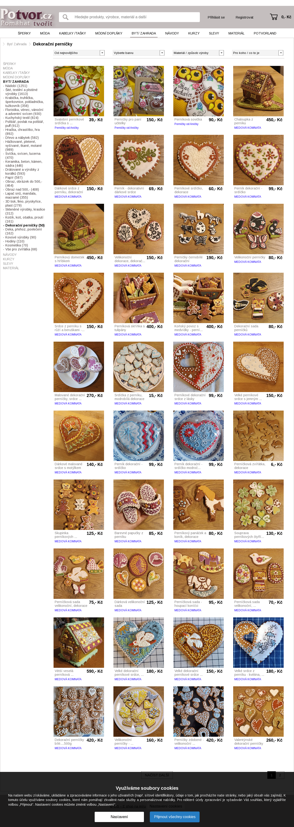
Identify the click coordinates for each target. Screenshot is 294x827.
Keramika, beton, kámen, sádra (23, 163)
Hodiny (14, 241)
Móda (45, 33)
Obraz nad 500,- (22, 189)
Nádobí (16, 86)
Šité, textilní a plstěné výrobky (21, 92)
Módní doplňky (108, 33)
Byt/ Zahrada (144, 33)
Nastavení (119, 817)
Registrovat (244, 17)
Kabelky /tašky (72, 33)
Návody (172, 33)
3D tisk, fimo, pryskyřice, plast (23, 203)
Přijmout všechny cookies (175, 817)
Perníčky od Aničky (67, 127)
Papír (14, 177)
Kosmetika (16, 245)
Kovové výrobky (20, 237)
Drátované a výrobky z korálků (22, 171)
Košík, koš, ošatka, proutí (24, 219)
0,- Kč (286, 17)
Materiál (236, 33)
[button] (162, 52)
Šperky (24, 33)
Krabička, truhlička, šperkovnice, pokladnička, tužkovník (24, 102)
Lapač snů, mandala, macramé (20, 195)
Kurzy (194, 33)
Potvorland (265, 33)
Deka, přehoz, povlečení (23, 231)
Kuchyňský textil (22, 118)
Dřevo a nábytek (22, 138)
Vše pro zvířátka (21, 249)
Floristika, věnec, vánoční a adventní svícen (24, 112)
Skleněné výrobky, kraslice (25, 211)
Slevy (214, 33)
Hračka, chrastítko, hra (22, 132)
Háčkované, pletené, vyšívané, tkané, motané (23, 145)
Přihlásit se (216, 17)
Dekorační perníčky (52, 44)
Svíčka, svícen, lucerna (22, 155)
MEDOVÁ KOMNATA (247, 127)
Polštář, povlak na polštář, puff (24, 124)
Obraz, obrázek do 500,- (23, 183)
